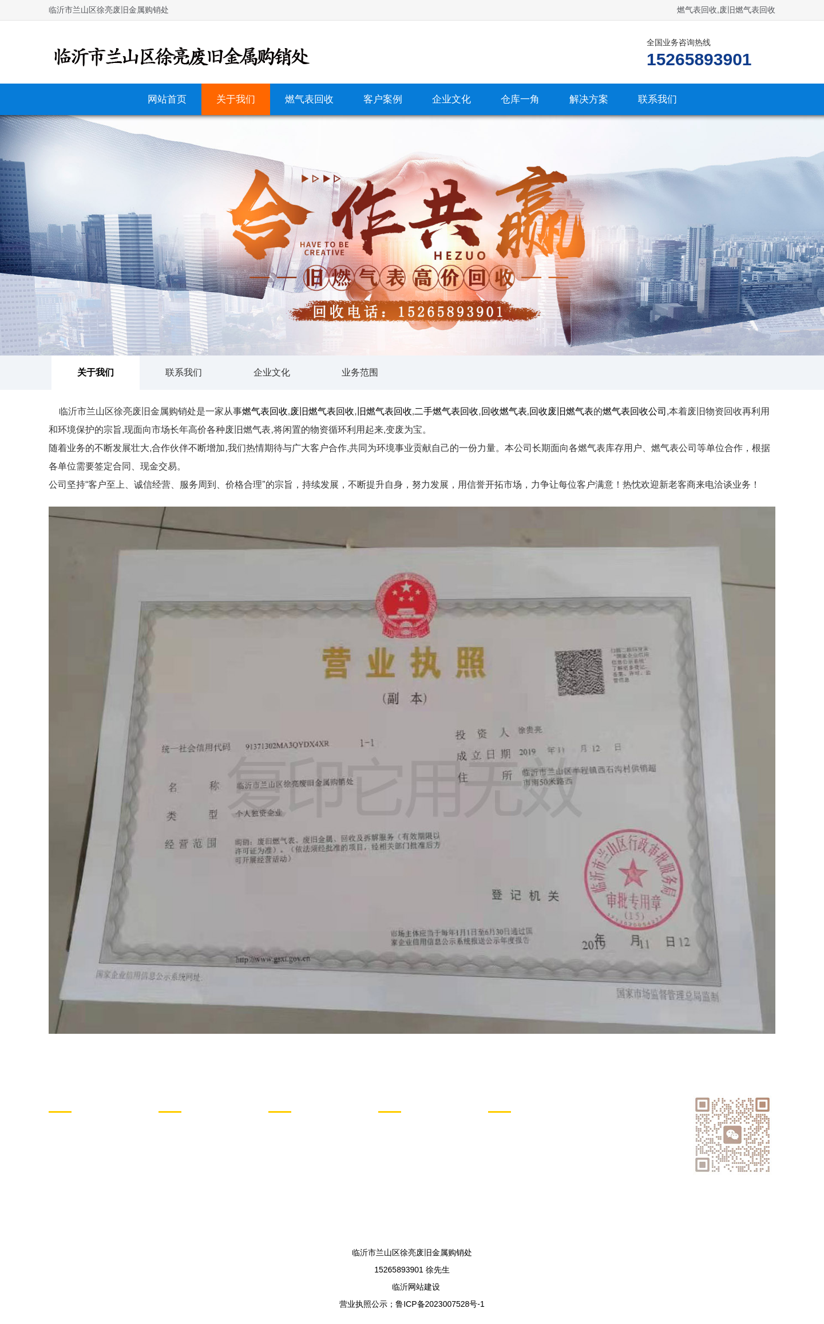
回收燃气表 (504, 411)
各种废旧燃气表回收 (195, 1140)
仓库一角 (520, 99)
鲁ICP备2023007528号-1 (440, 1304)
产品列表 (179, 1099)
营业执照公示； (367, 1304)
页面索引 (508, 1099)
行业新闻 (284, 1140)
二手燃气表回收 (446, 411)
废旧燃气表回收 (322, 411)
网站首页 (167, 99)
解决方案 (588, 99)
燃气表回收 (309, 99)
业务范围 (360, 372)
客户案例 (382, 99)
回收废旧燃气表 (561, 411)
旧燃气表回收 (384, 411)
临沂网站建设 (416, 1286)
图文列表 (398, 1099)
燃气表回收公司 (635, 411)
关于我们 (235, 99)
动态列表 (289, 1099)
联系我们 (657, 99)
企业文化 (451, 99)
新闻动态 (284, 1124)
